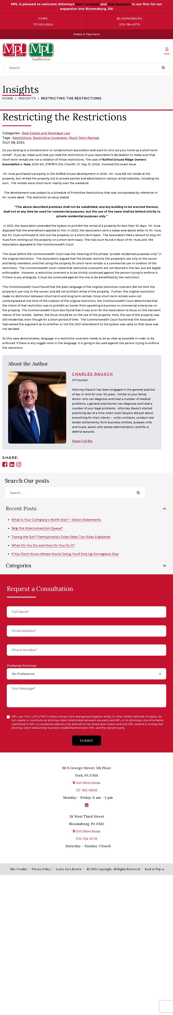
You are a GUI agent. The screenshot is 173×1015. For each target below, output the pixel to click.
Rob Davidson (119, 4)
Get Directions (86, 782)
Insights (27, 98)
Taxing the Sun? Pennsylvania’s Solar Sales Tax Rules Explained (61, 537)
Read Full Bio (82, 441)
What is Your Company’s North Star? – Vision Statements (57, 520)
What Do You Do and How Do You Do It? (44, 545)
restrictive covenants (50, 138)
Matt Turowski (87, 4)
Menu (167, 54)
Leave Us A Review (69, 869)
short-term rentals (84, 138)
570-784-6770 (130, 24)
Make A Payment (86, 34)
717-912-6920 (43, 24)
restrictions (21, 138)
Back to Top (153, 869)
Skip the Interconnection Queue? (38, 528)
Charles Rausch (92, 374)
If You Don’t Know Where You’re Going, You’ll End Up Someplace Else (65, 554)
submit (86, 740)
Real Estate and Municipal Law (46, 133)
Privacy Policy (41, 869)
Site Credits (18, 869)
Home (7, 98)
